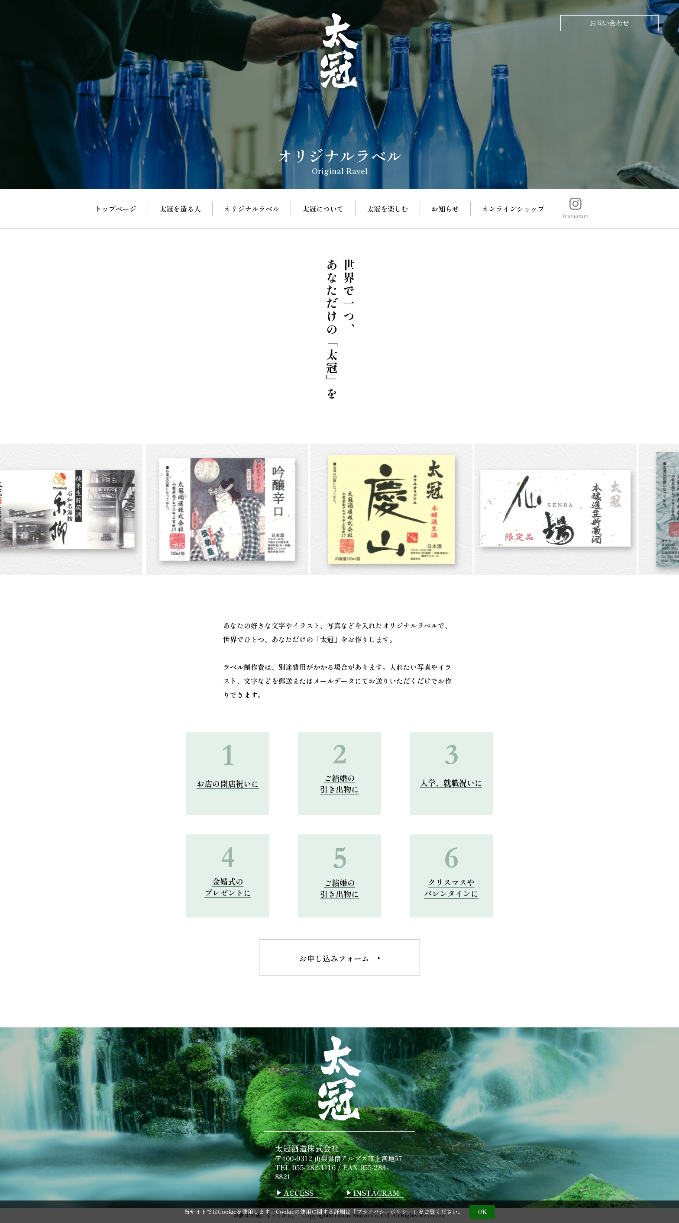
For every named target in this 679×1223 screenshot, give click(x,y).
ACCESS (299, 1193)
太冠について (323, 208)
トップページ (115, 208)
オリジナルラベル (251, 208)
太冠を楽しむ (387, 208)
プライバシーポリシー (384, 1211)
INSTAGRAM (376, 1193)
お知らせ (445, 208)
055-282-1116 (314, 1168)
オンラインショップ (513, 208)
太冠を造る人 (180, 208)
